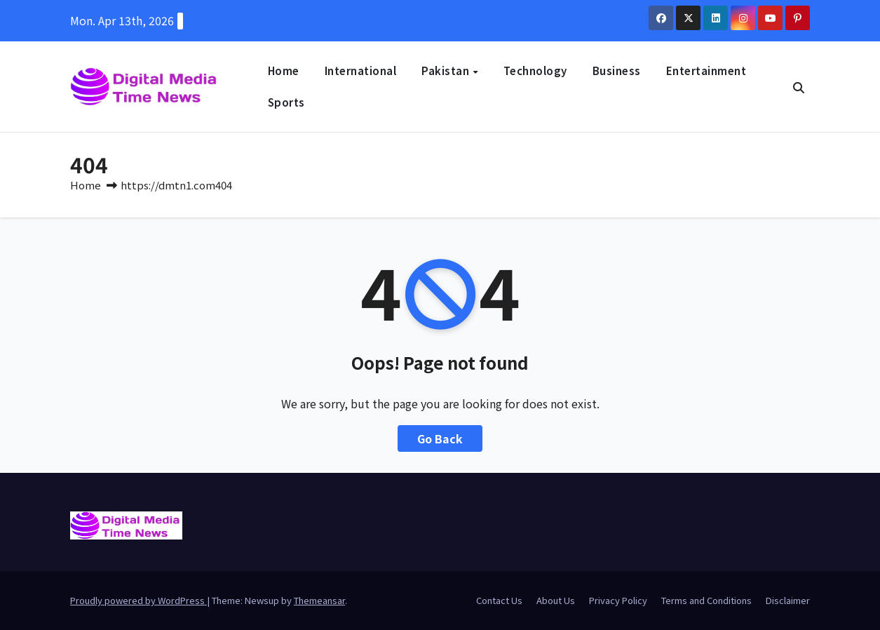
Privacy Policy (618, 600)
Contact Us (499, 600)
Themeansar (319, 600)
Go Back (440, 438)
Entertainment (706, 70)
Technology (535, 70)
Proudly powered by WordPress (138, 600)
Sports (286, 102)
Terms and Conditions (706, 600)
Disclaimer (788, 600)
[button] (798, 87)
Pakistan (446, 70)
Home (283, 70)
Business (617, 70)
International (361, 70)
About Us (555, 600)
